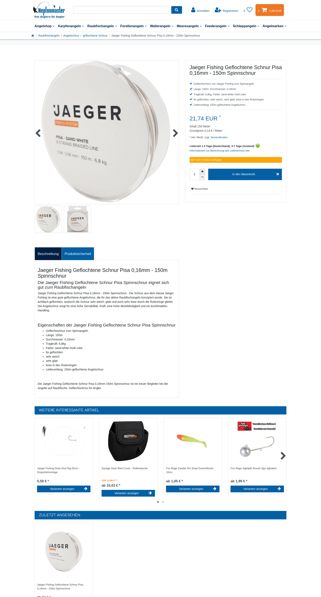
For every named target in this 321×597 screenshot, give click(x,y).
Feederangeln (217, 26)
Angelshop (44, 26)
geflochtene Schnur (95, 35)
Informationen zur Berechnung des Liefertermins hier (220, 150)
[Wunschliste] (248, 10)
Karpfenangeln (71, 26)
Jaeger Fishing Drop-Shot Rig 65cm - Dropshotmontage (58, 470)
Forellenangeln (133, 26)
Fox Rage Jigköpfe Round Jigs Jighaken (254, 468)
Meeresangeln (189, 26)
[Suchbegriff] (122, 10)
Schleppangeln (246, 26)
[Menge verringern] (202, 177)
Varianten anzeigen (68, 488)
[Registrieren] (226, 10)
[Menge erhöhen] (202, 171)
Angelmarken (274, 26)
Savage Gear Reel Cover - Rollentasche (125, 468)
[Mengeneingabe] (194, 174)
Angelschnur (71, 35)
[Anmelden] (200, 10)
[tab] (48, 253)
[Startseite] (33, 35)
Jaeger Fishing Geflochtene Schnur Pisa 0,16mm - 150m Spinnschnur (60, 586)
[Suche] (176, 10)
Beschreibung (48, 254)
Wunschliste (199, 188)
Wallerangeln (161, 26)
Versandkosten (219, 137)
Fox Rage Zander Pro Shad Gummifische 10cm (189, 470)
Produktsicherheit (78, 254)
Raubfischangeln (102, 26)
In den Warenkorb (255, 174)
